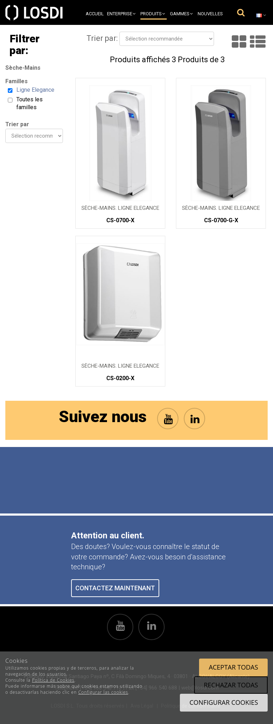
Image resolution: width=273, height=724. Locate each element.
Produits (152, 13)
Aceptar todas (233, 667)
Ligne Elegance (35, 89)
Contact (213, 27)
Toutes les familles (29, 103)
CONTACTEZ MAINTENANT (115, 588)
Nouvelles (210, 13)
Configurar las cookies (103, 692)
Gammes (181, 13)
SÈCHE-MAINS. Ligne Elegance (120, 208)
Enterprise (121, 13)
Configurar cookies (223, 702)
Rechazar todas (231, 685)
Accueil (95, 13)
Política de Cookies (53, 680)
